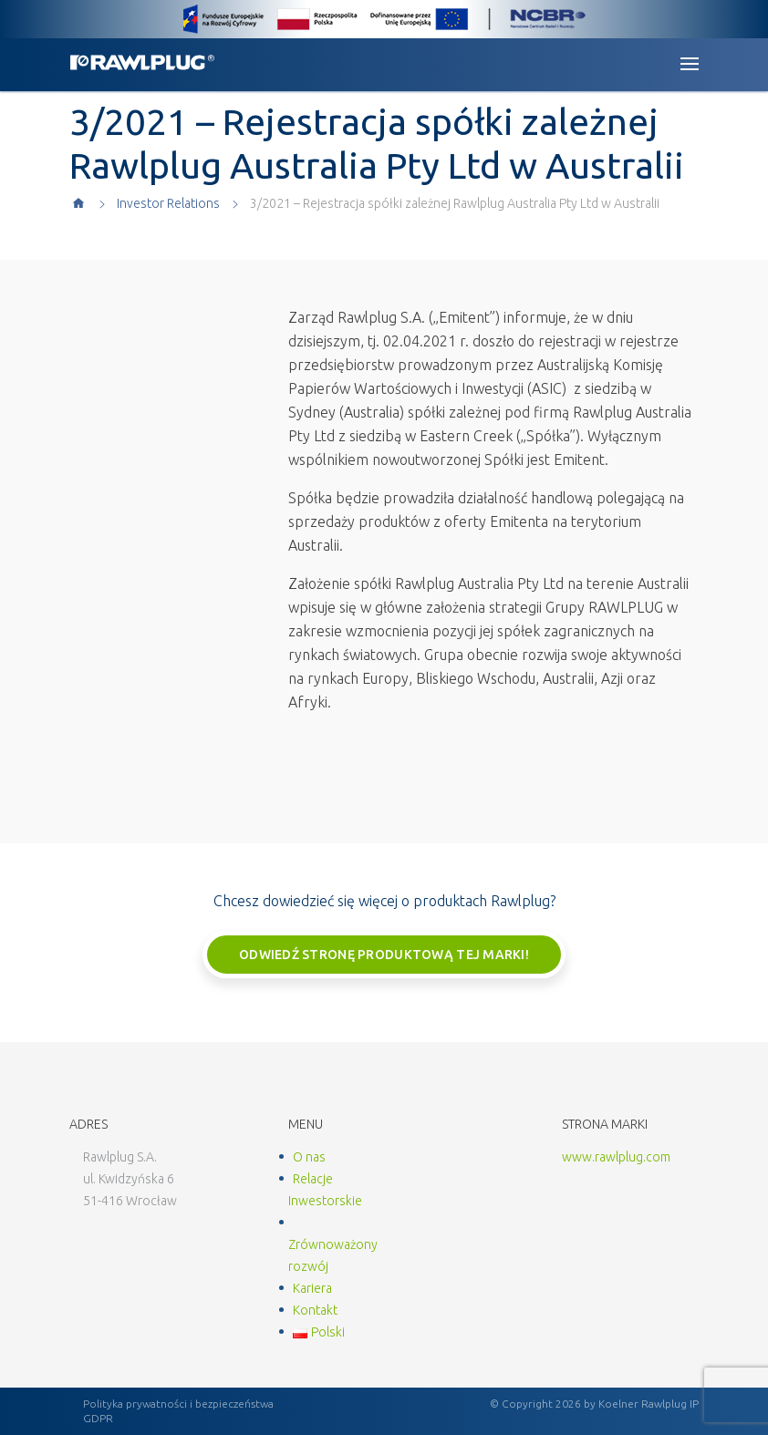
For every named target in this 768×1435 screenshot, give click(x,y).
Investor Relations (168, 203)
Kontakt (315, 1310)
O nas (309, 1157)
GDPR (98, 1418)
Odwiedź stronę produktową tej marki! (384, 954)
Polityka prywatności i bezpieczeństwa (178, 1403)
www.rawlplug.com (616, 1157)
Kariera (312, 1288)
